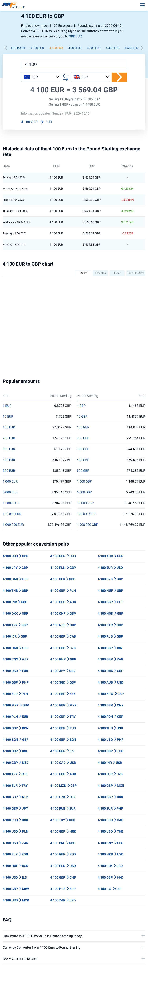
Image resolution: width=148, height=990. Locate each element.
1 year (117, 272)
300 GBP (83, 449)
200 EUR (9, 438)
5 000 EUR (10, 492)
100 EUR (9, 427)
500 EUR (9, 470)
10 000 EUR (11, 503)
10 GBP (82, 416)
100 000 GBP (86, 514)
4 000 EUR (37, 48)
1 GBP (81, 405)
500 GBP (83, 470)
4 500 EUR (131, 48)
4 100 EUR (56, 48)
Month (83, 272)
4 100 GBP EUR (36, 122)
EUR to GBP (18, 48)
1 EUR (7, 405)
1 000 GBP (84, 481)
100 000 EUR (12, 514)
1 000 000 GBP (87, 524)
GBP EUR (75, 36)
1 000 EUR (10, 481)
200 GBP (83, 438)
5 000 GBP (84, 492)
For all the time (136, 272)
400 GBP (83, 459)
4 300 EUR (93, 48)
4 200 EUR (75, 48)
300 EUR (9, 449)
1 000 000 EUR (13, 524)
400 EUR (9, 459)
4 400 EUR (112, 48)
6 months (100, 272)
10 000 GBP (85, 503)
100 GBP (83, 427)
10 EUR (8, 416)
